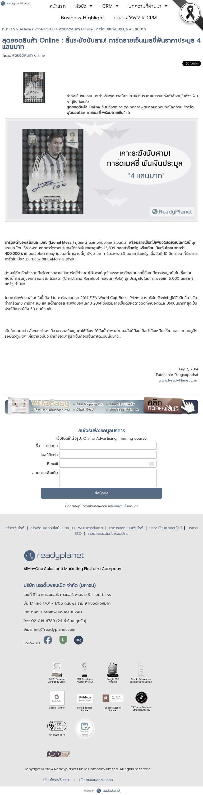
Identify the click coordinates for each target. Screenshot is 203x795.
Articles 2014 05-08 (37, 29)
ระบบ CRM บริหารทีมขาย (84, 528)
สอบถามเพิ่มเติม (45, 473)
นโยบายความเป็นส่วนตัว (123, 506)
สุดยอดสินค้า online (28, 55)
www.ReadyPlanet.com (178, 380)
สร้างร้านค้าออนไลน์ (44, 528)
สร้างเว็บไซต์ (15, 528)
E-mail (52, 464)
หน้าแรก (8, 29)
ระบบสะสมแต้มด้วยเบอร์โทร (108, 533)
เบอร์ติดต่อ (49, 455)
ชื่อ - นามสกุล (47, 446)
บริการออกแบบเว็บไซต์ (126, 528)
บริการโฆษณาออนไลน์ (165, 528)
